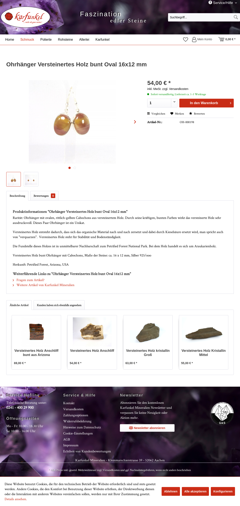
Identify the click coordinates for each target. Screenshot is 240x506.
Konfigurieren (222, 491)
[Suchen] (236, 17)
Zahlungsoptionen (75, 415)
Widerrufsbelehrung (77, 421)
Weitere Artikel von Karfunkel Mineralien (43, 285)
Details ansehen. (16, 499)
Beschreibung (17, 196)
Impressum (70, 445)
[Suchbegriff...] (204, 17)
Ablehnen (170, 491)
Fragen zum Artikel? (28, 280)
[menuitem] (204, 17)
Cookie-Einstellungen (78, 433)
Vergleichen (156, 113)
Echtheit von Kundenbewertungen (87, 451)
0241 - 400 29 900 (20, 407)
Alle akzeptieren (195, 491)
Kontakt (68, 403)
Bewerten (197, 113)
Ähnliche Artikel (19, 305)
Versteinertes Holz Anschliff (92, 350)
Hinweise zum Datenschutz (82, 427)
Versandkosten (73, 409)
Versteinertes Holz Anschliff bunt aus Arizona (36, 353)
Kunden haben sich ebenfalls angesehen (59, 305)
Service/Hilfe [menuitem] (221, 3)
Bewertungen (44, 195)
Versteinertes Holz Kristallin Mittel (204, 353)
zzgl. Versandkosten (175, 89)
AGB (66, 439)
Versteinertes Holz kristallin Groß (148, 353)
